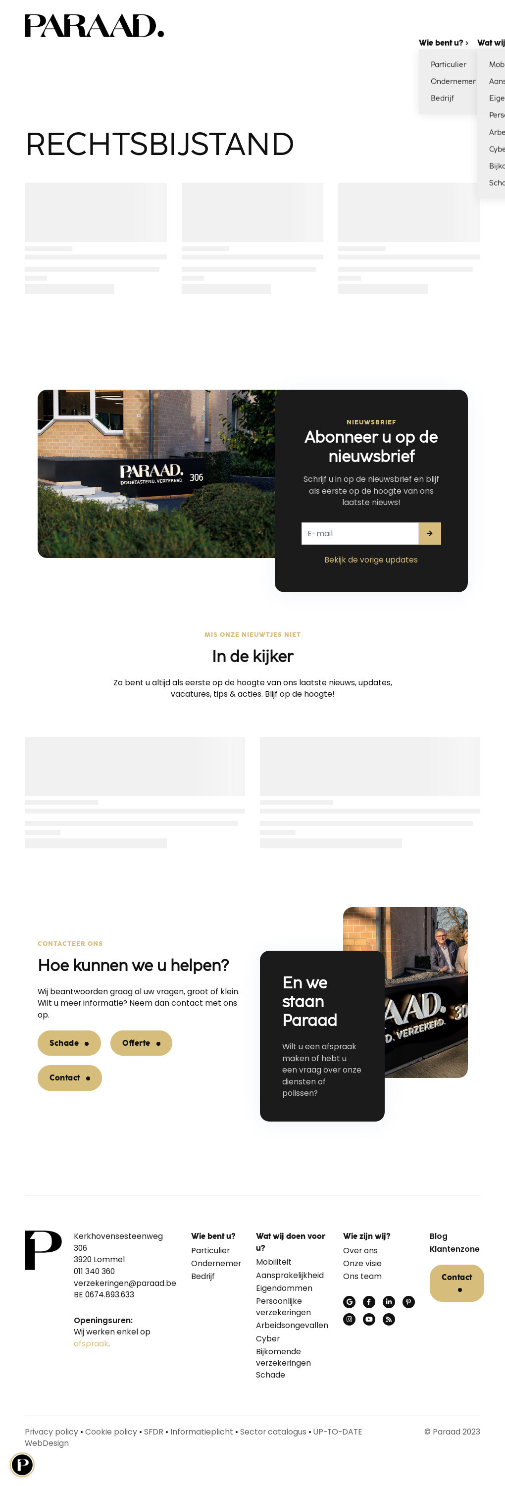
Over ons (360, 1250)
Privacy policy (51, 1431)
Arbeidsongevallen (292, 1325)
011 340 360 (94, 1271)
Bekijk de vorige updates (371, 559)
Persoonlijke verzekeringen (283, 1307)
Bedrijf (203, 1276)
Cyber (268, 1338)
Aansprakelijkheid (290, 1275)
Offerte (136, 1043)
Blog (439, 1236)
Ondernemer (216, 1263)
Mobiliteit (274, 1262)
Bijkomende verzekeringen (283, 1357)
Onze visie (362, 1263)
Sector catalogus (273, 1431)
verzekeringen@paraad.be (125, 1283)
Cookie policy (111, 1431)
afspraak (91, 1343)
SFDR (153, 1431)
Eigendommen (284, 1288)
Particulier (210, 1250)
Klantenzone (455, 1249)
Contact (65, 1077)
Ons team (362, 1276)
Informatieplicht (201, 1431)
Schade (64, 1043)
